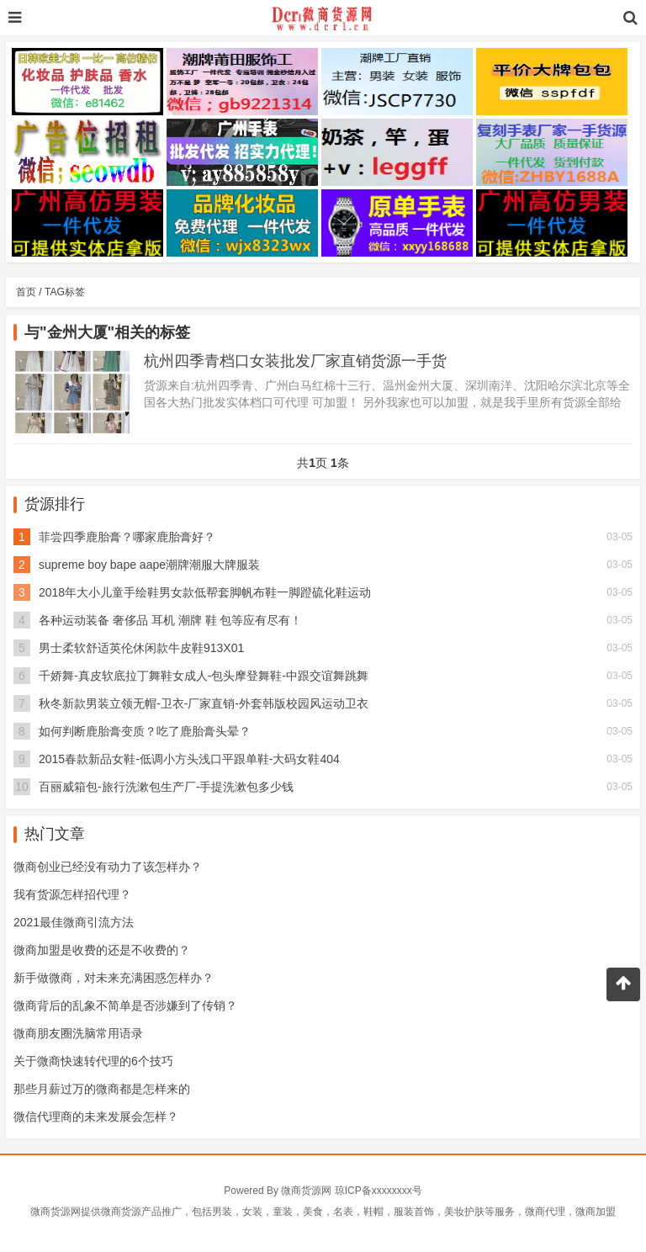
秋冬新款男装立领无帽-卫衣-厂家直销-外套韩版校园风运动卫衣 (203, 703)
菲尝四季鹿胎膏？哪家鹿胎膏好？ (127, 537)
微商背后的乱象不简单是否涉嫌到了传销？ (125, 1005)
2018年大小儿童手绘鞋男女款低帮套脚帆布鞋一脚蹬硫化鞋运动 (205, 592)
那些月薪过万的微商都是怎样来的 (101, 1089)
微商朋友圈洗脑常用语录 (78, 1033)
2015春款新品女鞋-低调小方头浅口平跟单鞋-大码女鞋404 (189, 759)
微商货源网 (306, 1190)
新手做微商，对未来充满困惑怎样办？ (113, 977)
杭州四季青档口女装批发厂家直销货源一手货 (295, 361)
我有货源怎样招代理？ (72, 894)
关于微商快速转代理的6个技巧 (93, 1061)
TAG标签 (65, 292)
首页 (26, 292)
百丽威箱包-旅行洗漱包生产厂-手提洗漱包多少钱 (166, 786)
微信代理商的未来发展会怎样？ (95, 1116)
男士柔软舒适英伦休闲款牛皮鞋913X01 (141, 648)
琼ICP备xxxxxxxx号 (378, 1190)
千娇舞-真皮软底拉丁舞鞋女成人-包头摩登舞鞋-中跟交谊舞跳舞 (203, 675)
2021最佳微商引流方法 (73, 922)
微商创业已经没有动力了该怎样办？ (107, 866)
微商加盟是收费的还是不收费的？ (101, 950)
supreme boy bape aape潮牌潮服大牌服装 (149, 564)
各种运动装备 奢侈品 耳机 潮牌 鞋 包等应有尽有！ (170, 620)
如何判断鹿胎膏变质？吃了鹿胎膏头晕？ (145, 731)
